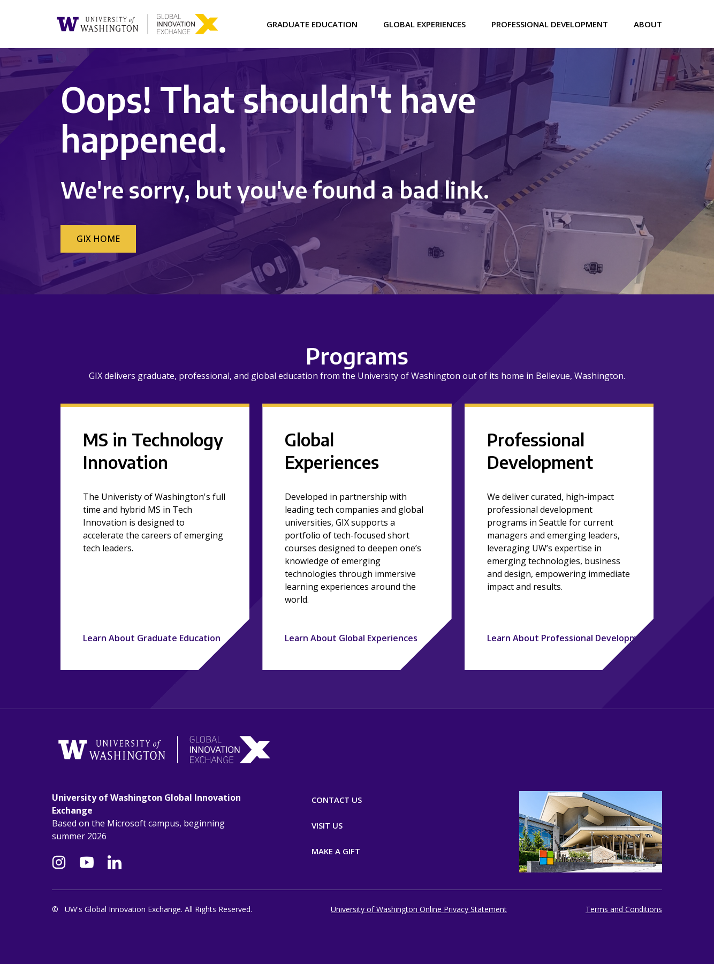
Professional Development (549, 24)
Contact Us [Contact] (337, 799)
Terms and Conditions (624, 909)
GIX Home (98, 239)
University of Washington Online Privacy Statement (419, 909)
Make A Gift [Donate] (336, 851)
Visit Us (327, 825)
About (648, 24)
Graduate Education (312, 24)
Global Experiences (424, 24)
